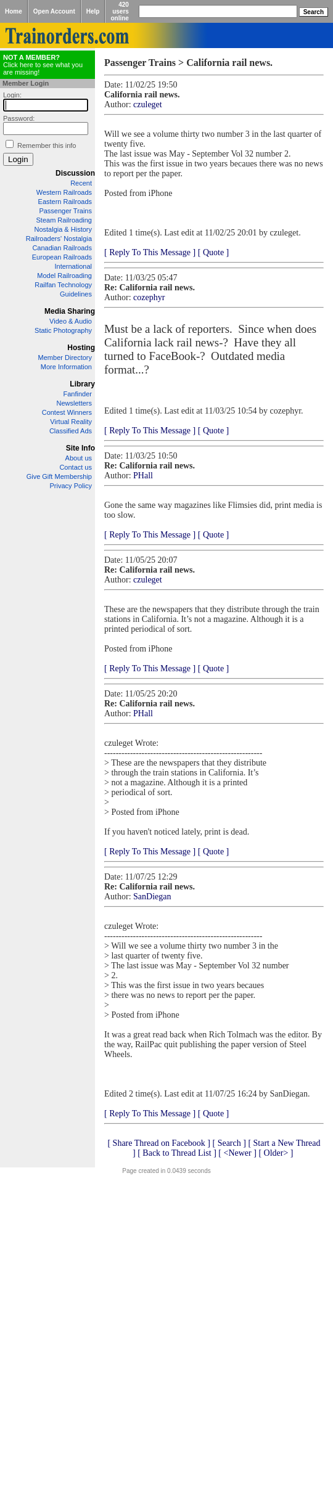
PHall (143, 475)
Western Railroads (64, 192)
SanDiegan (152, 896)
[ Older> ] (275, 1153)
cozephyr (149, 297)
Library (82, 384)
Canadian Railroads (62, 247)
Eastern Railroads (65, 201)
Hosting (81, 347)
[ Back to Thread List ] (177, 1153)
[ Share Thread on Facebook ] (158, 1143)
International (73, 266)
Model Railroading (64, 275)
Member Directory (65, 357)
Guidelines (76, 294)
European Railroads (62, 257)
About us (78, 458)
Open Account (54, 11)
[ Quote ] (213, 252)
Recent (81, 183)
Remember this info (46, 145)
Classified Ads (70, 431)
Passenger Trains (65, 211)
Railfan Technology (63, 284)
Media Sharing (69, 311)
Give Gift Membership (59, 476)
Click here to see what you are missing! (43, 65)
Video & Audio (70, 321)
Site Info (80, 448)
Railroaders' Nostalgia (59, 238)
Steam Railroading (64, 220)
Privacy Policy (71, 485)
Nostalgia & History (63, 229)
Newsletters (74, 403)
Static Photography (63, 330)
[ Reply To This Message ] (149, 252)
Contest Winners (67, 412)
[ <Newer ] (237, 1153)
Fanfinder (78, 394)
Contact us (75, 467)
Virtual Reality (71, 421)
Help (93, 11)
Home (13, 11)
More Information (66, 366)
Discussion (75, 173)
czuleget (147, 104)
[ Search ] (228, 1143)
